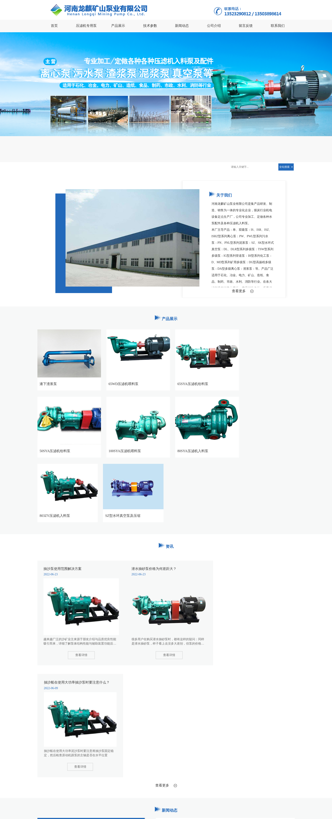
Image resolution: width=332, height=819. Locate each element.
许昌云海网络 (116, 809)
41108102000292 (55, 813)
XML (143, 809)
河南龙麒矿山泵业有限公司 (79, 809)
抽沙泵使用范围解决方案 (74, 166)
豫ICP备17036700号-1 (169, 809)
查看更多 (239, 291)
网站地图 (132, 809)
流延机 (83, 757)
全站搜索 (284, 166)
